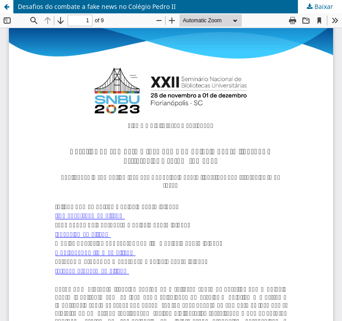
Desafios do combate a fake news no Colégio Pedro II (97, 6)
